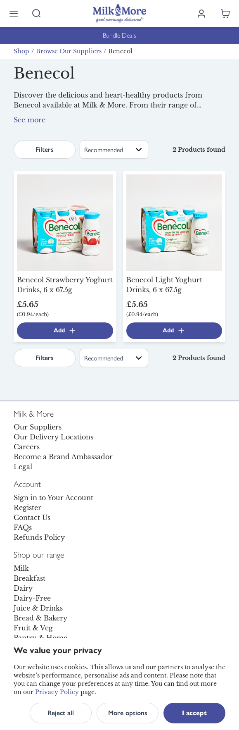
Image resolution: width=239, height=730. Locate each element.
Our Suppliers (38, 427)
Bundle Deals (119, 35)
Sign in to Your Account (53, 498)
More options (127, 713)
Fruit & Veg (33, 628)
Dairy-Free (32, 598)
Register (27, 507)
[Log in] (201, 13)
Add (65, 331)
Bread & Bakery (40, 618)
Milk (21, 568)
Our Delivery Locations (53, 437)
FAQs (23, 527)
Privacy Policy (57, 692)
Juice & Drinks (38, 608)
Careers (27, 447)
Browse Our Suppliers (69, 51)
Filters (44, 149)
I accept (194, 713)
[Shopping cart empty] (225, 13)
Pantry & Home (40, 638)
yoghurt (171, 115)
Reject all (60, 713)
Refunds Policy (39, 537)
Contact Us (32, 517)
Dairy (23, 588)
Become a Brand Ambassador (63, 457)
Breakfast (29, 578)
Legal (23, 467)
